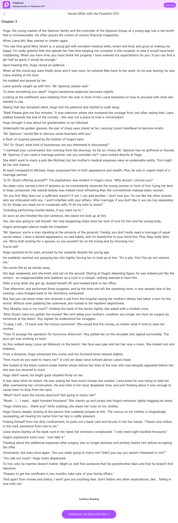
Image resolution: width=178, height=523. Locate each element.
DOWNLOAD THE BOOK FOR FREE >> (89, 514)
